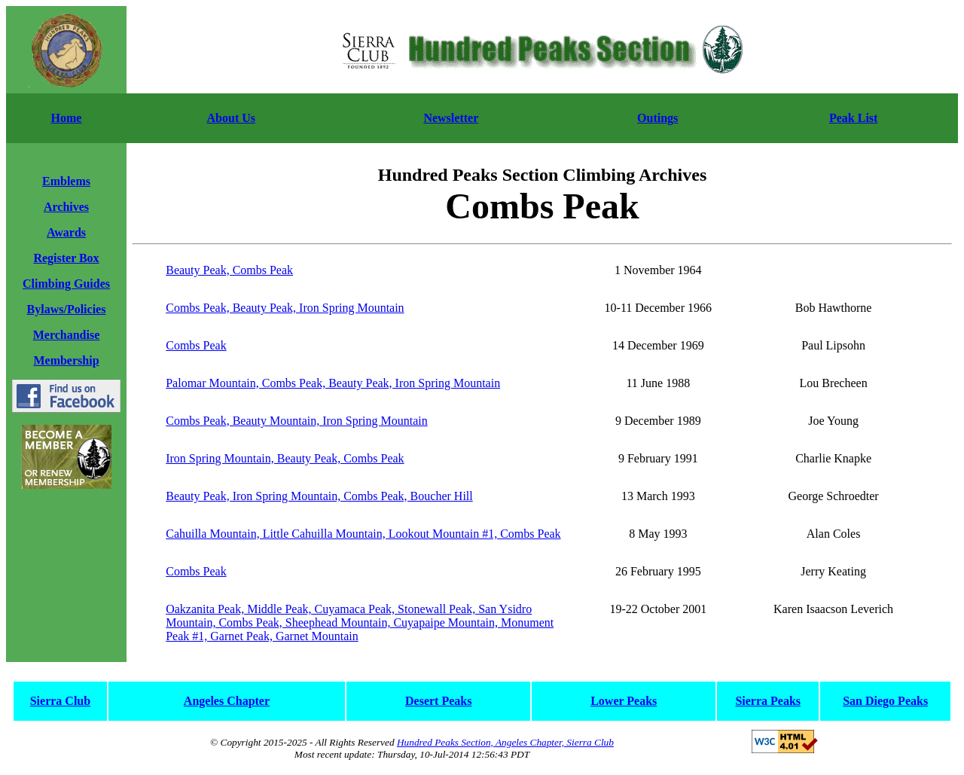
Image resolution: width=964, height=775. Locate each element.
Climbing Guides (66, 283)
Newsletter (450, 117)
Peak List (853, 117)
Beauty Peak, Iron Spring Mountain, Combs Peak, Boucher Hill (319, 496)
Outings (657, 117)
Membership (66, 360)
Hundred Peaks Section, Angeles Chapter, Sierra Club (505, 742)
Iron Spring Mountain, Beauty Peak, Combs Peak (285, 458)
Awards (66, 232)
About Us (231, 117)
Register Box (66, 258)
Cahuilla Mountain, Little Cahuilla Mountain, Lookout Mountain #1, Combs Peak (363, 533)
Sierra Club (60, 700)
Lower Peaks (623, 700)
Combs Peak (196, 345)
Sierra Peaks (768, 700)
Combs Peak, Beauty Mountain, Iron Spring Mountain (297, 420)
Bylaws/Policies (66, 309)
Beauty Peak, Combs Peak (229, 270)
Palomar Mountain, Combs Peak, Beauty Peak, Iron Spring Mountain (333, 383)
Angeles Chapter (227, 700)
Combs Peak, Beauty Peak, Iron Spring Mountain (285, 307)
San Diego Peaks (885, 700)
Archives (66, 206)
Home (66, 117)
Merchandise (66, 334)
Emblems (66, 181)
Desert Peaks (438, 700)
